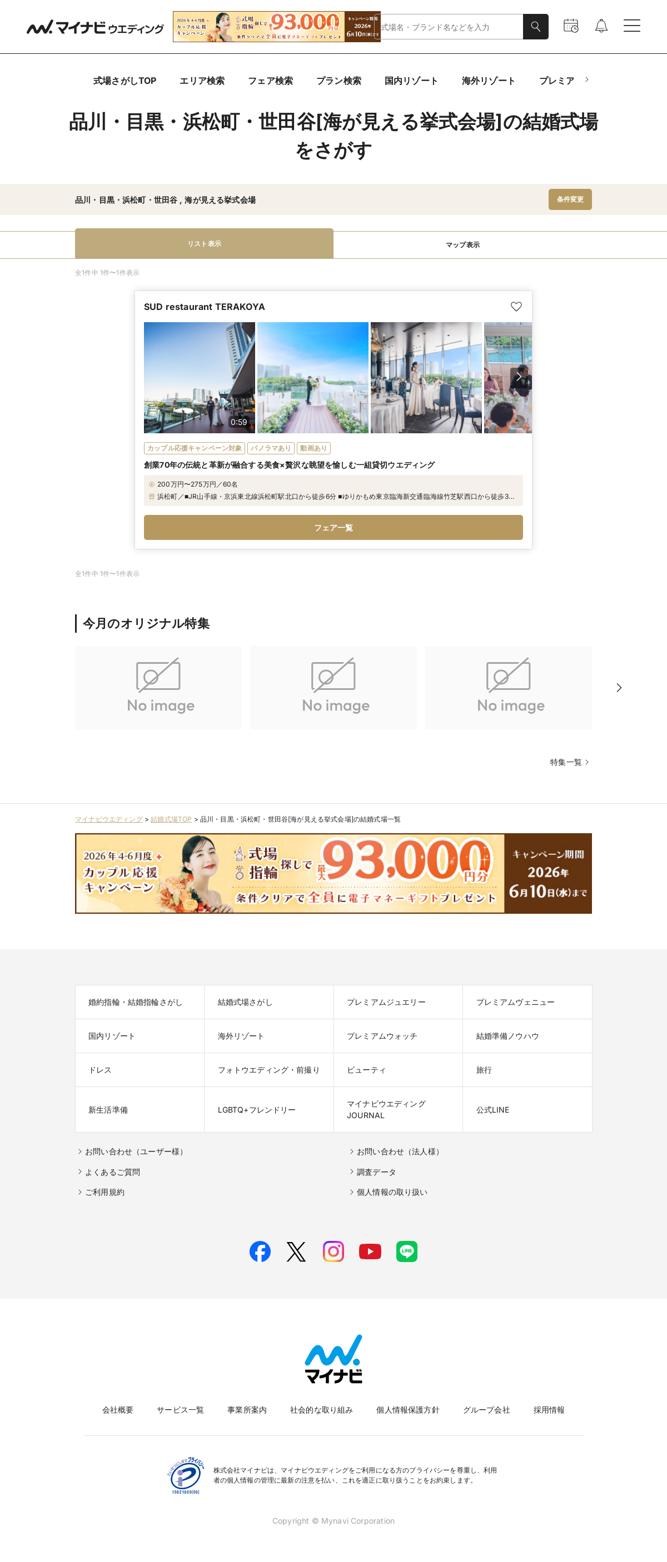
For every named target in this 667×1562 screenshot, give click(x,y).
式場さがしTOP (124, 80)
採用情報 (549, 1409)
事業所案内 (247, 1409)
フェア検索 (270, 80)
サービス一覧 (180, 1409)
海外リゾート (489, 80)
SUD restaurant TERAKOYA (204, 306)
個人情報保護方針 (407, 1409)
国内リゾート (412, 80)
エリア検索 (202, 80)
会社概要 (118, 1409)
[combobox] (449, 27)
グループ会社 (486, 1409)
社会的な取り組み (321, 1409)
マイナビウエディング (109, 819)
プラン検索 (338, 80)
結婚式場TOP (171, 819)
